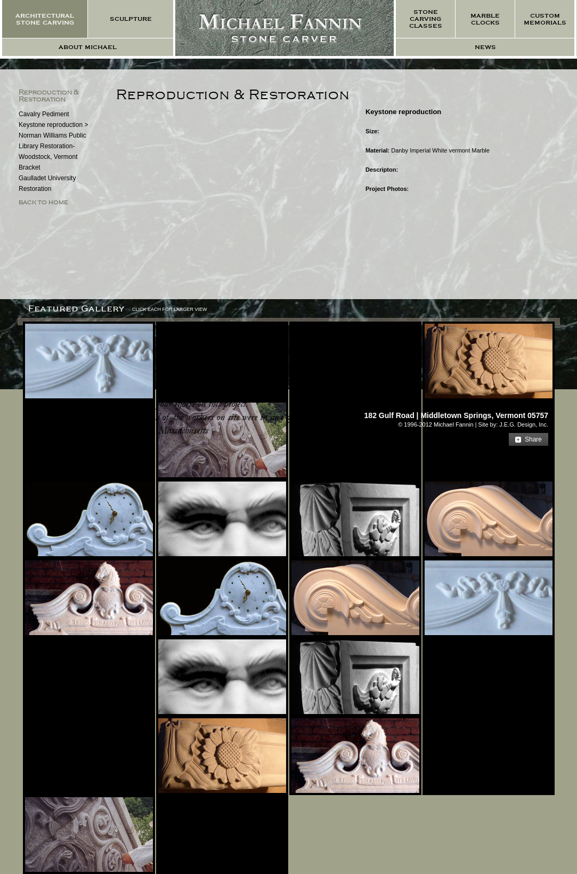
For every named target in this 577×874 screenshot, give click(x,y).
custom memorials (545, 19)
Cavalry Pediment (44, 114)
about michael (88, 47)
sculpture (131, 18)
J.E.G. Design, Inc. (523, 424)
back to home (43, 202)
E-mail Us (527, 403)
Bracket (29, 167)
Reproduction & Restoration (49, 96)
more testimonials (62, 444)
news (485, 47)
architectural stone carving (44, 19)
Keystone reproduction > (53, 125)
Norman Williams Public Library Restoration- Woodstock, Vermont (52, 146)
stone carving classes (425, 19)
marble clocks (485, 19)
